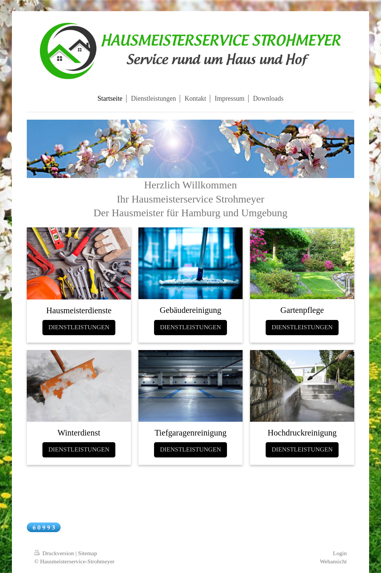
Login (340, 553)
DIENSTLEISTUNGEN (78, 327)
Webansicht (333, 561)
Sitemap (87, 553)
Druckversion (55, 553)
